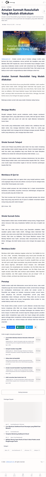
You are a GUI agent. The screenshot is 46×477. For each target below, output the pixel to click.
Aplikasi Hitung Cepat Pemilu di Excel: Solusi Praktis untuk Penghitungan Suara (23, 440)
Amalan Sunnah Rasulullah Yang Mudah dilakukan (19, 368)
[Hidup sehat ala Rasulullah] (38, 360)
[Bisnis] (12, 437)
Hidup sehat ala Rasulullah (13, 358)
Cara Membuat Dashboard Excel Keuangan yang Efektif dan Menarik (23, 427)
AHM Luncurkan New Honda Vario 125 (16, 377)
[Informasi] (22, 424)
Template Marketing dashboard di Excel (17, 434)
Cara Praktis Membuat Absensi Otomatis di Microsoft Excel (20, 338)
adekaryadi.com (10, 462)
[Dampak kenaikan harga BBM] (38, 350)
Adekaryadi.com (6, 59)
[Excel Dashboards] (15, 424)
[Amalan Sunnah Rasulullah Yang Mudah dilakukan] (38, 370)
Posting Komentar (23, 392)
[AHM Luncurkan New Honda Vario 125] (38, 379)
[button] (44, 2)
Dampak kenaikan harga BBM (13, 348)
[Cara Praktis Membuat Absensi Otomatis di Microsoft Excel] (38, 339)
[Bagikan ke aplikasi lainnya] (35, 327)
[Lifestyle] (37, 450)
